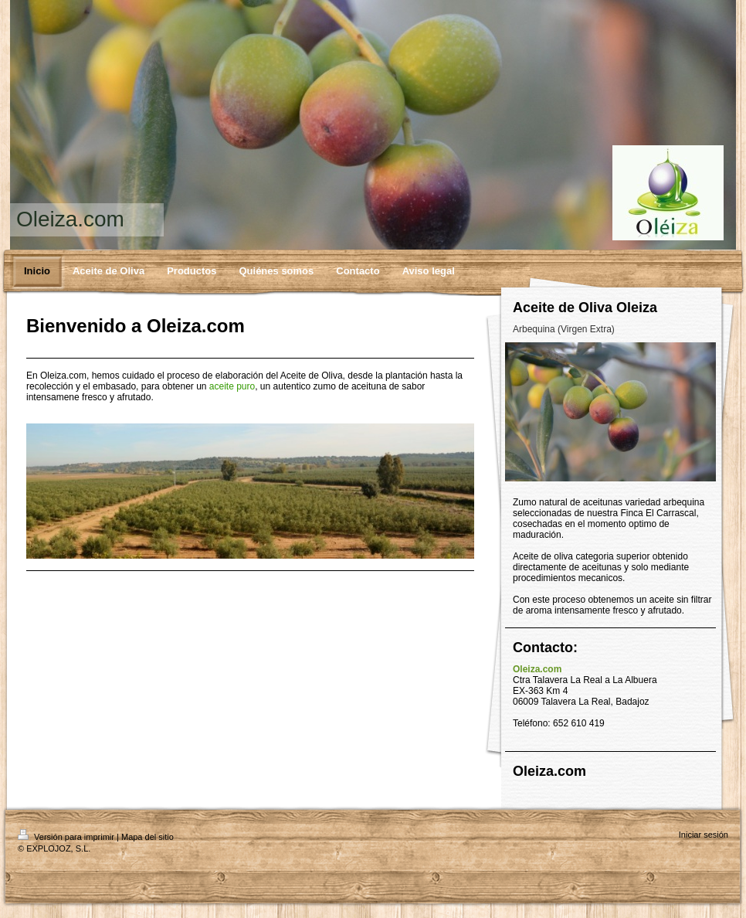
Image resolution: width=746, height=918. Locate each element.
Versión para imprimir (67, 837)
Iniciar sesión (703, 834)
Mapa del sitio (147, 837)
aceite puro (232, 386)
